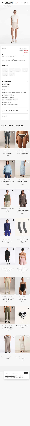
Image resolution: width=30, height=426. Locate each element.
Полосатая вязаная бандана (22, 325)
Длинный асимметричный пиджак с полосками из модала (22, 211)
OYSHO (4, 48)
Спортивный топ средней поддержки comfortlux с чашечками (22, 269)
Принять (26, 373)
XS (12, 71)
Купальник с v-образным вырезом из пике (22, 299)
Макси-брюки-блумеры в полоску (22, 182)
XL (12, 75)
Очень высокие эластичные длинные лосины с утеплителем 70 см (7, 152)
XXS (5, 71)
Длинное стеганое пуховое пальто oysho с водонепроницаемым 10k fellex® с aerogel (7, 269)
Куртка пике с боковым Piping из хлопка (7, 182)
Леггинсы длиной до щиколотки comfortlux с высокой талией (7, 328)
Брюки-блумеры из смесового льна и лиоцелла (22, 357)
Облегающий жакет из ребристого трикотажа (7, 240)
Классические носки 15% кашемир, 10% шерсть (22, 240)
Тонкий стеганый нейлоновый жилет (7, 209)
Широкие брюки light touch (7, 356)
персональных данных (9, 376)
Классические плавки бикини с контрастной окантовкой (22, 152)
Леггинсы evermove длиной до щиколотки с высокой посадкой (7, 299)
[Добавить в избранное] (13, 132)
